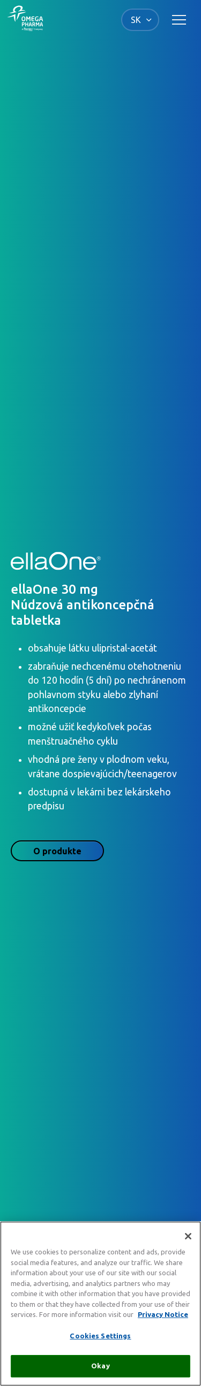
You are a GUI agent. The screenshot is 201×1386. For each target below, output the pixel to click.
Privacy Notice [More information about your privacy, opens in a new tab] (163, 1314)
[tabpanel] (100, 695)
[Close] (188, 1236)
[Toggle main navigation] (179, 20)
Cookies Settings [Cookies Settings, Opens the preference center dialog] (100, 1335)
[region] (100, 1303)
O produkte (57, 851)
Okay (100, 1365)
